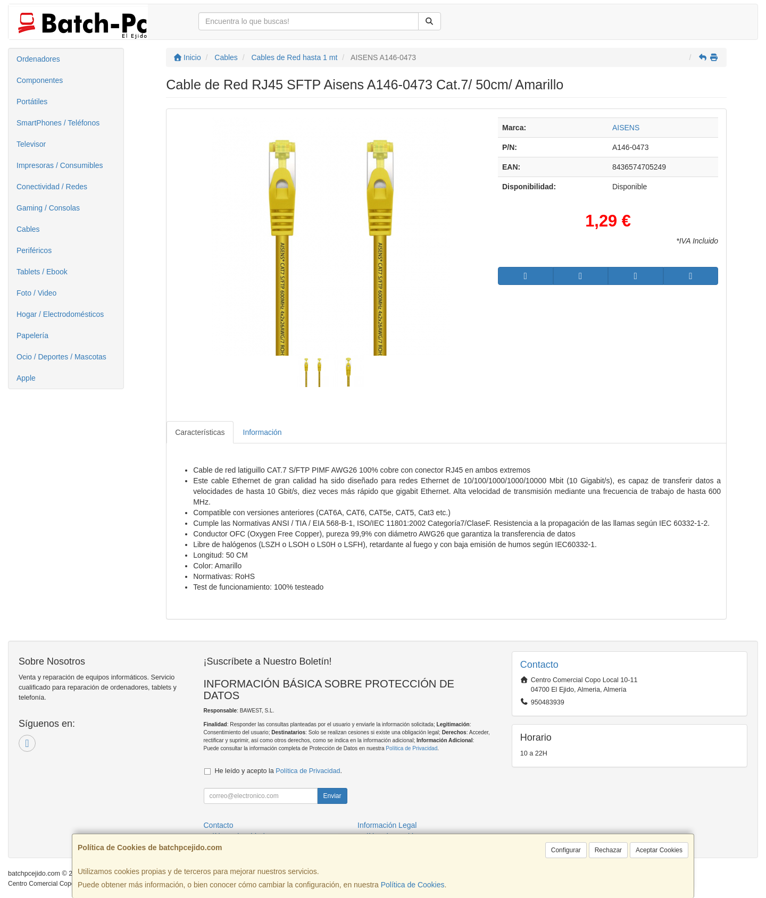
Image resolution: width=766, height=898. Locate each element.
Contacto (219, 825)
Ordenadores (38, 59)
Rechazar (608, 850)
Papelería (32, 335)
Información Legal (387, 825)
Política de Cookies (413, 884)
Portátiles (31, 101)
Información (262, 432)
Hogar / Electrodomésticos (60, 314)
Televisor (31, 144)
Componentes (39, 80)
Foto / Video (36, 293)
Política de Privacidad (411, 748)
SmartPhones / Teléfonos (57, 123)
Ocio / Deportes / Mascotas (61, 357)
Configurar (566, 850)
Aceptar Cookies (659, 850)
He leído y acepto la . (278, 771)
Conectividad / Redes (51, 186)
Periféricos (34, 250)
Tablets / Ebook (42, 271)
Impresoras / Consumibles (59, 165)
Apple (26, 378)
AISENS (625, 127)
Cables (28, 229)
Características (199, 432)
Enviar (332, 796)
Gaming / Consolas (48, 208)
